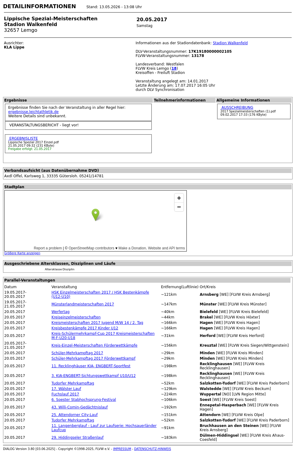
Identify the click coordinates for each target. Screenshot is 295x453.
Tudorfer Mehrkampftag (73, 383)
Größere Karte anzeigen (22, 253)
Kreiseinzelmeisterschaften (76, 317)
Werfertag (61, 312)
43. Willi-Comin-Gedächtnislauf (80, 407)
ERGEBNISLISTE (23, 138)
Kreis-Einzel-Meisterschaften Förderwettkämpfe (94, 345)
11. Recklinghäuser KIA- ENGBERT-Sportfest (91, 366)
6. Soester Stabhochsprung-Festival (84, 400)
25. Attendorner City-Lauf (75, 415)
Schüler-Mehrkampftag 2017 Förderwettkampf (94, 358)
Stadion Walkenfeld (230, 43)
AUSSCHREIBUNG (236, 107)
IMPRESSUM (122, 449)
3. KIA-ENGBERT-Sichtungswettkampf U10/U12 (94, 376)
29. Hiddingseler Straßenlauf (78, 437)
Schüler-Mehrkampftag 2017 (77, 353)
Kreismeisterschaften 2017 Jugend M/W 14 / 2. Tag (97, 323)
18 (174, 68)
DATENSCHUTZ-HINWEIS (152, 449)
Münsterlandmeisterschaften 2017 (83, 304)
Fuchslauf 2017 (65, 394)
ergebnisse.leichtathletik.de (33, 112)
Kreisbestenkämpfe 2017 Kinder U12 (85, 328)
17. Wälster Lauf (66, 389)
